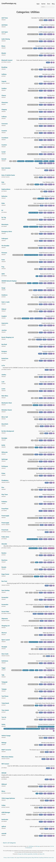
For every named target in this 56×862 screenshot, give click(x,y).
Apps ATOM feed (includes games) (24, 857)
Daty (3, 182)
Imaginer (4, 316)
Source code (51, 857)
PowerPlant (5, 508)
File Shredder (5, 245)
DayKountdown (6, 189)
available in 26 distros (33, 205)
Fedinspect (5, 238)
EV (2, 210)
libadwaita (50, 27)
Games (43, 4)
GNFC (3, 274)
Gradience (4, 295)
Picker (3, 473)
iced (51, 426)
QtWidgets (49, 339)
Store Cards (5, 654)
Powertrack (5, 530)
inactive (9, 62)
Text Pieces (5, 696)
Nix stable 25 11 (23, 447)
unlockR (4, 833)
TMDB (36, 705)
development (40, 613)
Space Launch (6, 640)
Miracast (29, 283)
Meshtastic (35, 405)
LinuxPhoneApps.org (9, 3)
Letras (36, 670)
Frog (3, 267)
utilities (45, 20)
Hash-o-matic (6, 302)
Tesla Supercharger (34, 226)
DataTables (35, 854)
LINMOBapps (31, 846)
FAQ (15, 857)
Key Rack (4, 344)
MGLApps (38, 846)
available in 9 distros (32, 325)
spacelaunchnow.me (33, 642)
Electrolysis (5, 224)
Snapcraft (36, 311)
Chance (4, 95)
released (3, 19)
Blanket (4, 53)
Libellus (4, 374)
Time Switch (5, 710)
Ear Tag (4, 217)
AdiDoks (25, 854)
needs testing (51, 548)
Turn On (4, 717)
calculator (40, 48)
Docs (48, 4)
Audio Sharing (6, 39)
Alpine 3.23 (29, 814)
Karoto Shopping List (8, 337)
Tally (3, 675)
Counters (4, 145)
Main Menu (5, 396)
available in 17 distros (32, 55)
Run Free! (4, 581)
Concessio (5, 123)
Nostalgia (4, 438)
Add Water (5, 25)
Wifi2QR (4, 773)
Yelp (37, 793)
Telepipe (4, 689)
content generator (38, 318)
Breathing (4, 67)
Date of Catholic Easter (8, 175)
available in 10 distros (32, 154)
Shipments (5, 618)
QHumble (4, 544)
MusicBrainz (25, 670)
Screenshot (5, 597)
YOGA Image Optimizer (8, 798)
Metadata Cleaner (7, 410)
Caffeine (4, 74)
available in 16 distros (28, 454)
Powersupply (5, 515)
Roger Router (5, 574)
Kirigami (50, 191)
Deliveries (4, 196)
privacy (36, 454)
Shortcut (4, 632)
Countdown (5, 137)
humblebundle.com (33, 548)
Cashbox (4, 88)
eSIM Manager (6, 812)
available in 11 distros (32, 34)
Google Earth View (29, 161)
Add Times (5, 18)
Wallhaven (51, 161)
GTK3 (46, 184)
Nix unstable (31, 447)
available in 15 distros (33, 524)
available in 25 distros (38, 606)
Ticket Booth (5, 703)
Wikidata (37, 184)
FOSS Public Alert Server (32, 539)
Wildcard (4, 784)
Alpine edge (35, 814)
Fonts (3, 259)
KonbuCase (5, 358)
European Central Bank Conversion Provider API (14, 728)
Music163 (32, 670)
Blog (53, 4)
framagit (19, 854)
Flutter (50, 170)
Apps (38, 4)
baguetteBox (30, 854)
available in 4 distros (32, 111)
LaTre (3, 365)
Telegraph (4, 682)
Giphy (36, 562)
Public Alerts (5, 537)
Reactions (4, 560)
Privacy (5, 857)
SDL (51, 759)
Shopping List (6, 625)
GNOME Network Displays (9, 281)
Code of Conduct (10, 857)
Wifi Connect (5, 764)
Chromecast (35, 283)
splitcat (4, 826)
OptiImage (5, 459)
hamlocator (5, 819)
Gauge (3, 288)
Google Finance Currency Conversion (46, 726)
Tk (51, 62)
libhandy (50, 184)
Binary (3, 46)
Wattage (4, 742)
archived (3, 76)
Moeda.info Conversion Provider (33, 728)
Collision (4, 116)
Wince (3, 791)
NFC (37, 276)
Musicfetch (5, 424)
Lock (3, 381)
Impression (5, 323)
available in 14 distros (32, 517)
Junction (4, 330)
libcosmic (47, 426)
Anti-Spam (5, 32)
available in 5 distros (27, 576)
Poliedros (4, 501)
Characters (5, 102)
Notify (3, 445)
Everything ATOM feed (43, 857)
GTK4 (45, 27)
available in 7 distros (32, 41)
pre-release (4, 62)
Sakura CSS (42, 854)
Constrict (4, 130)
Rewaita (4, 567)
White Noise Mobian (7, 757)
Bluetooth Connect (7, 60)
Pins (3, 487)
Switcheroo (5, 661)
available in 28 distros (32, 104)
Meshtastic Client (7, 403)
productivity (39, 339)
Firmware (4, 252)
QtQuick (50, 20)
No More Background (8, 431)
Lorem (3, 389)
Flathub (41, 20)
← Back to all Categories (9, 843)
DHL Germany (41, 198)
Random (4, 553)
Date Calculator (6, 168)
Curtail (3, 152)
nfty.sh (36, 447)
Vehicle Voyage (6, 735)
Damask (4, 159)
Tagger (4, 668)
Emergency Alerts (7, 231)
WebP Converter (6, 749)
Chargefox (26, 226)
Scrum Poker (5, 611)
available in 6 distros (32, 27)
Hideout (4, 309)
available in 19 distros (20, 283)
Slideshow (46, 161)
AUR (32, 69)
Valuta (3, 724)
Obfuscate (5, 452)
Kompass (4, 351)
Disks (3, 203)
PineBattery (5, 480)
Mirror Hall (5, 417)
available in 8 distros (32, 304)
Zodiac (3, 805)
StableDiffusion (25, 318)
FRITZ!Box (36, 576)
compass (45, 353)
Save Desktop (5, 590)
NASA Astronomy (38, 161)
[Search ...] (47, 7)
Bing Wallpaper (21, 161)
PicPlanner (5, 466)
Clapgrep (4, 109)
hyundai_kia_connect (33, 212)
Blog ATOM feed (35, 857)
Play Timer (5, 494)
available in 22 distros (32, 412)
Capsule (4, 81)
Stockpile (4, 647)
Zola (22, 854)
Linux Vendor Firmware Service (31, 254)
